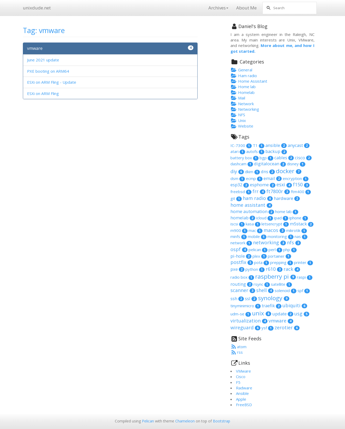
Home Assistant (248, 81)
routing (241, 284)
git (236, 198)
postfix (241, 262)
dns (268, 171)
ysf (267, 327)
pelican (258, 249)
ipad (281, 217)
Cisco (240, 376)
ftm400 (301, 191)
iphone (298, 217)
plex (260, 256)
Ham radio (243, 75)
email (273, 178)
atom (238, 346)
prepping (281, 262)
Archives (218, 8)
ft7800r (278, 191)
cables (284, 158)
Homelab (242, 92)
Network (242, 103)
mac (255, 230)
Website (242, 126)
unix (261, 313)
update (282, 314)
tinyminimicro (245, 305)
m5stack (301, 224)
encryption (295, 178)
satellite (281, 284)
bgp (266, 157)
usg (301, 313)
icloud (264, 217)
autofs (255, 151)
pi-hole (240, 256)
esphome (262, 185)
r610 (274, 269)
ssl (251, 298)
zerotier (287, 327)
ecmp (254, 178)
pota (261, 262)
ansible (276, 145)
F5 (238, 382)
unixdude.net (37, 8)
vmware (35, 48)
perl (275, 249)
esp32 (239, 185)
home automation (252, 211)
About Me (246, 8)
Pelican (148, 421)
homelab (242, 218)
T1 (258, 145)
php (290, 249)
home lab (286, 211)
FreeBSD (244, 404)
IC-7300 (241, 145)
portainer (279, 256)
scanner (242, 290)
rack (292, 269)
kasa (253, 223)
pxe (237, 269)
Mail (237, 97)
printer (303, 262)
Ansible (242, 393)
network (241, 242)
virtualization (248, 320)
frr (259, 191)
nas (301, 236)
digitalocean (270, 164)
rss (236, 352)
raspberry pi (275, 276)
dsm (237, 178)
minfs (238, 236)
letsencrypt (275, 223)
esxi (284, 184)
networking (269, 242)
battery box (244, 157)
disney (296, 163)
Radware (244, 387)
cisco (303, 158)
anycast (299, 145)
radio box (242, 277)
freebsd (240, 191)
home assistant (251, 205)
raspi (304, 277)
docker (288, 171)
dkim (252, 171)
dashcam (241, 163)
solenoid (285, 290)
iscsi (237, 223)
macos (274, 230)
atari (237, 151)
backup (276, 151)
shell (265, 290)
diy (237, 171)
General (241, 69)
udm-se (240, 313)
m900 (239, 230)
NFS (237, 114)
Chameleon (185, 421)
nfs (294, 242)
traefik (271, 306)
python (255, 269)
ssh (237, 298)
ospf (239, 249)
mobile (257, 236)
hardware (287, 198)
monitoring (280, 236)
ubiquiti (294, 305)
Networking (244, 109)
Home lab (243, 86)
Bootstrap (221, 421)
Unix (238, 120)
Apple (241, 399)
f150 (301, 184)
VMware (243, 371)
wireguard (245, 327)
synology (273, 298)
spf (303, 290)
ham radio (258, 198)
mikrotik (296, 230)
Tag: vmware (44, 30)
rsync (262, 284)
